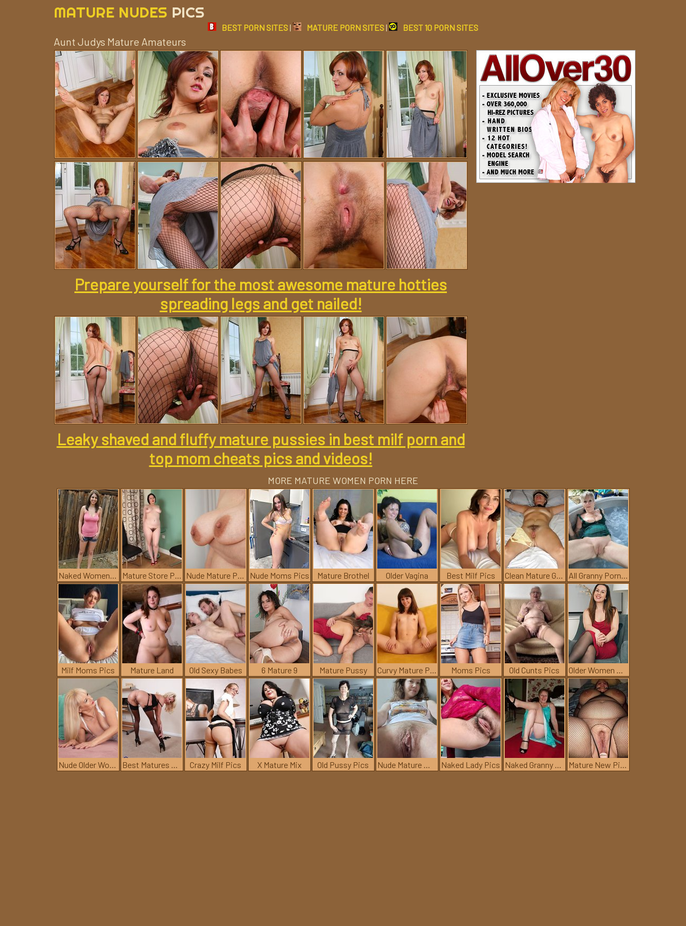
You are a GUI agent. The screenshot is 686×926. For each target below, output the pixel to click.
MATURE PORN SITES (338, 27)
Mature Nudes (129, 12)
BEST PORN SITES (248, 27)
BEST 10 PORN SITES (433, 27)
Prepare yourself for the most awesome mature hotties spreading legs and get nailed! (260, 293)
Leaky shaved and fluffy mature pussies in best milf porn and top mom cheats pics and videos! (261, 448)
